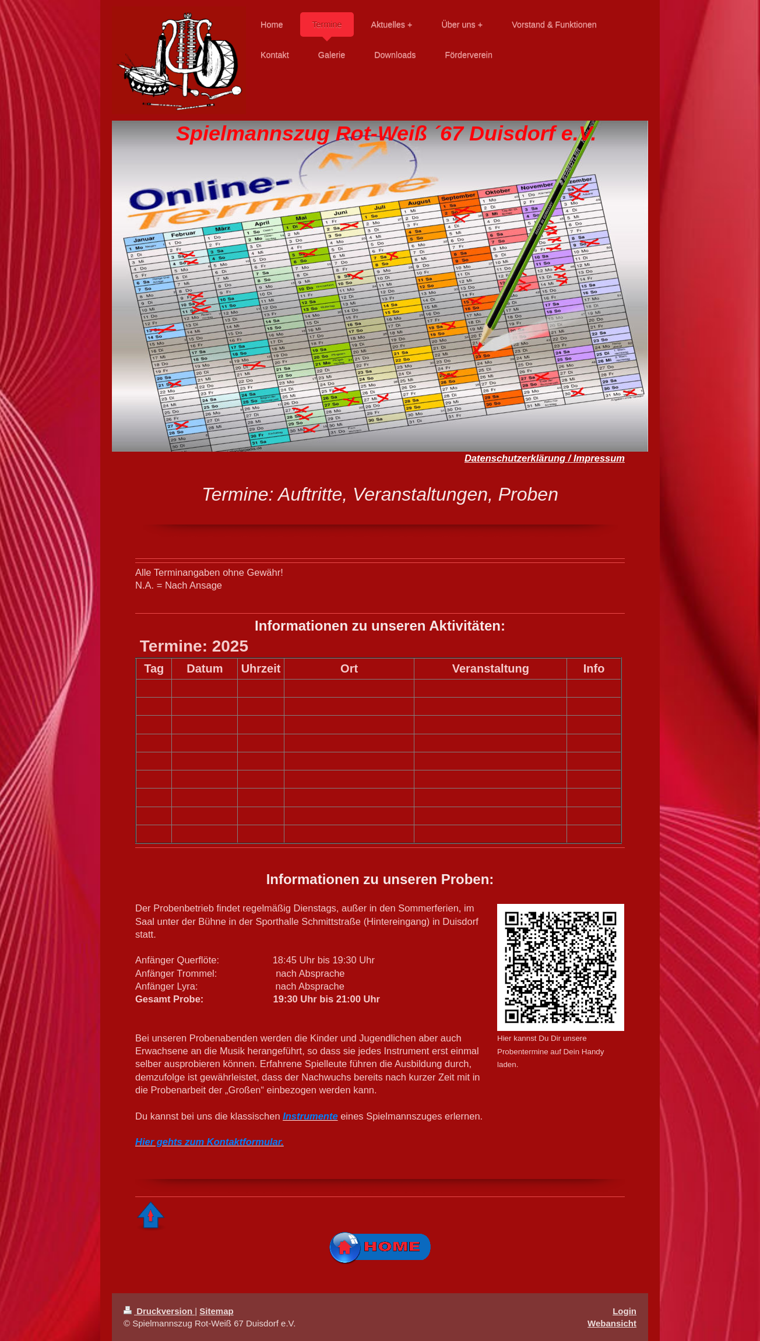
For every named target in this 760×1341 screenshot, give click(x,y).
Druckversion (159, 1311)
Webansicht (611, 1323)
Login (624, 1311)
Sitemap (216, 1311)
